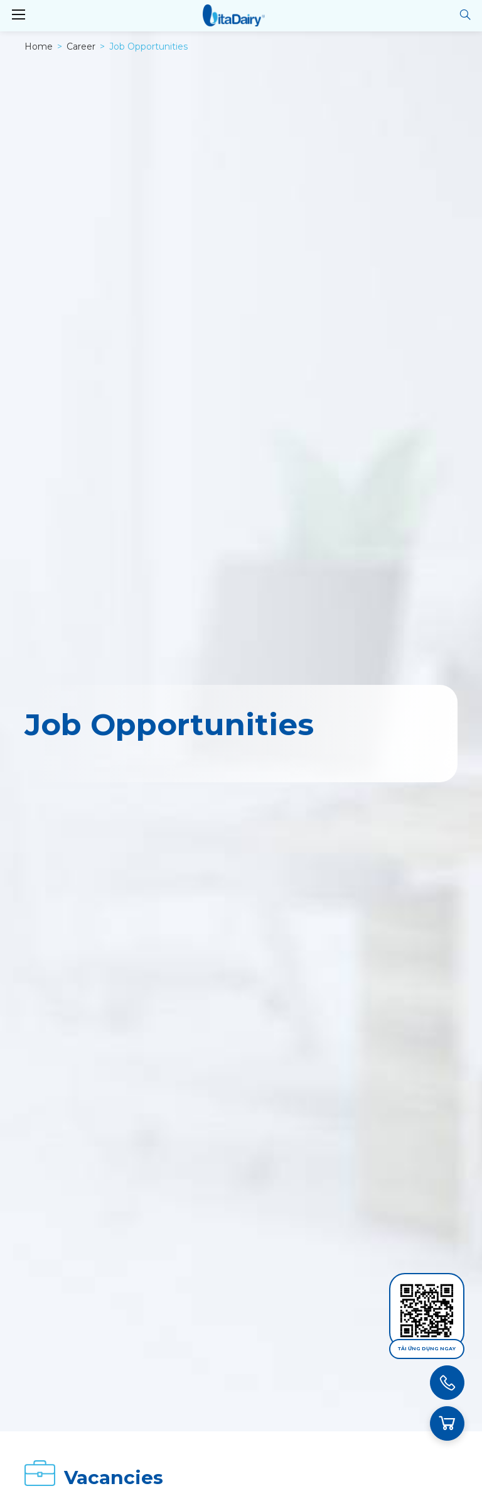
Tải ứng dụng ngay (427, 1349)
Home (38, 46)
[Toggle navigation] (18, 15)
